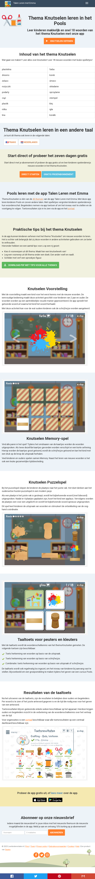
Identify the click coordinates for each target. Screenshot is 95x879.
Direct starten (30, 174)
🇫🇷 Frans (11, 142)
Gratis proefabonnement (58, 174)
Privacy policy (42, 846)
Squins (7, 849)
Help (77, 846)
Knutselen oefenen (59, 41)
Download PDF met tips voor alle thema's (30, 265)
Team (33, 846)
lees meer (57, 793)
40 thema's (38, 199)
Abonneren (56, 832)
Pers (27, 846)
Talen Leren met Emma (24, 3)
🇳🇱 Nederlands (29, 142)
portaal (71, 208)
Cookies (71, 846)
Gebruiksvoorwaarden (57, 846)
